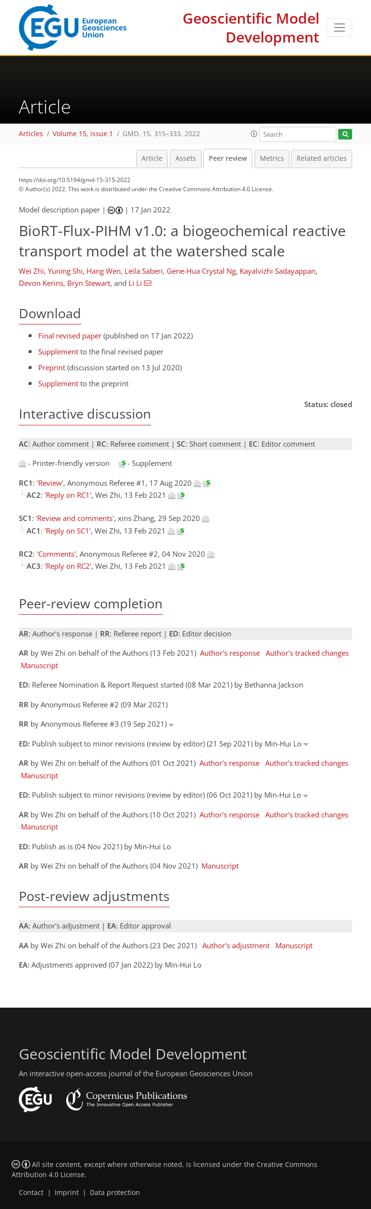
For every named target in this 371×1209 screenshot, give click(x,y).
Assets (185, 158)
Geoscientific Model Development (251, 27)
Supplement (58, 351)
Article (152, 158)
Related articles (322, 158)
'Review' (50, 483)
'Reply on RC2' (67, 566)
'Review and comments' (75, 518)
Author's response (230, 653)
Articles (31, 133)
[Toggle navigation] (339, 27)
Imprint (67, 1192)
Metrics (272, 158)
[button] (254, 133)
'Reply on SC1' (67, 530)
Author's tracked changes (307, 653)
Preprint (51, 367)
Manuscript (39, 665)
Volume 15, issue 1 (83, 133)
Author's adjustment (236, 945)
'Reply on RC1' (67, 495)
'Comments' (56, 554)
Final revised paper (69, 335)
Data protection (115, 1192)
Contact (31, 1192)
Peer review (228, 158)
